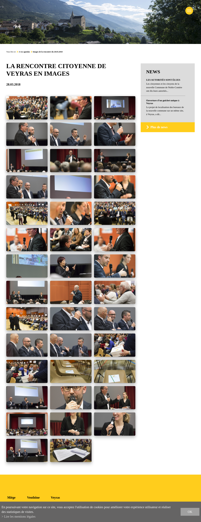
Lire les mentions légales (19, 516)
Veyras (55, 497)
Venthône (33, 497)
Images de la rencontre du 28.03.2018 (47, 52)
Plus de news (159, 127)
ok (190, 512)
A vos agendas (24, 52)
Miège (11, 497)
